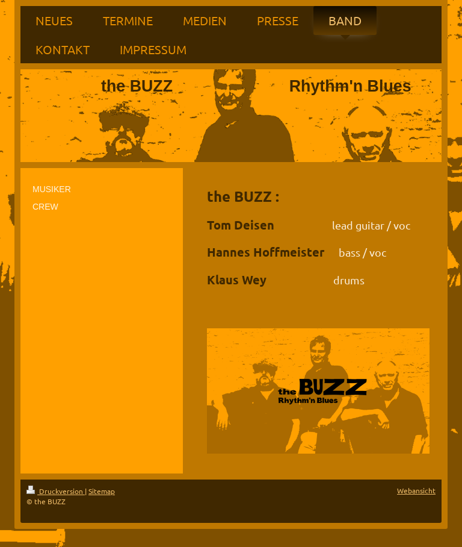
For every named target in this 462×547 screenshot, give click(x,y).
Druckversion (55, 491)
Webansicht (416, 490)
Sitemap (101, 491)
